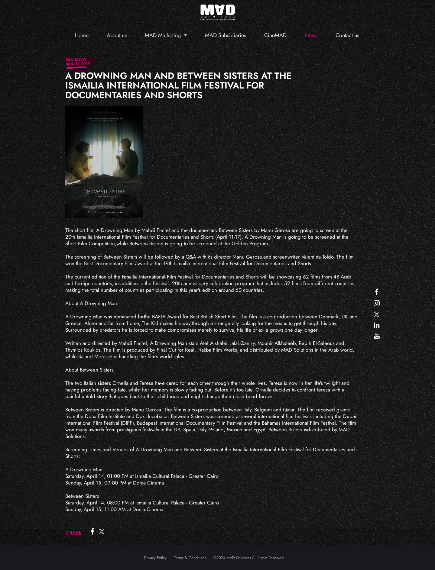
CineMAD (275, 35)
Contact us (347, 35)
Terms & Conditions (190, 558)
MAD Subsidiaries (225, 35)
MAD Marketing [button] (163, 35)
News (311, 35)
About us (117, 35)
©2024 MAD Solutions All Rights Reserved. (249, 558)
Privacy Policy (155, 558)
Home (82, 35)
